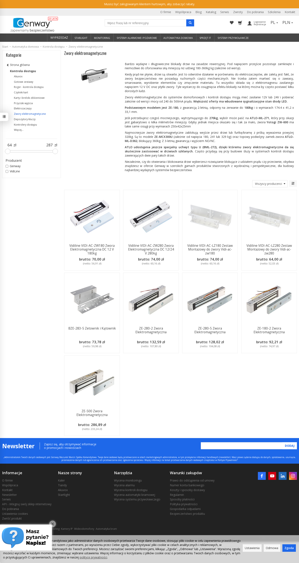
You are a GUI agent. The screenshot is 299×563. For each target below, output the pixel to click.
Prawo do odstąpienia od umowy (192, 480)
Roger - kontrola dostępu (29, 87)
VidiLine (13, 171)
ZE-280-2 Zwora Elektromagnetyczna (151, 330)
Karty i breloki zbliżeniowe (29, 98)
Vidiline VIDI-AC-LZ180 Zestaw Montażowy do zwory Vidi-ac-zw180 (210, 249)
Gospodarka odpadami (185, 509)
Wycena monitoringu (128, 480)
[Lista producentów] (270, 183)
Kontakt (290, 12)
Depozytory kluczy (25, 119)
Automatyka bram (106, 529)
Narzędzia (123, 472)
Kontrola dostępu (23, 71)
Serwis (224, 12)
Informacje (12, 472)
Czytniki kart (21, 92)
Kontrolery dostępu (25, 124)
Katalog (211, 12)
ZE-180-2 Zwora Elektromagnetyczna (269, 330)
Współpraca (183, 12)
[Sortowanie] (293, 183)
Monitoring (53, 529)
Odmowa (272, 548)
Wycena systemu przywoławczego (137, 499)
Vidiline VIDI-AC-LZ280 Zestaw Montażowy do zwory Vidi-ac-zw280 (269, 249)
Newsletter (9, 495)
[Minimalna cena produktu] (9, 145)
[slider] (7, 151)
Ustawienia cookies (15, 514)
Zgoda (289, 548)
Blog (198, 12)
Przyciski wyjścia (23, 103)
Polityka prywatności (183, 504)
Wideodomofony (84, 529)
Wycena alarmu (124, 485)
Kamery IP (67, 529)
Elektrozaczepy (23, 108)
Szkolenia (274, 12)
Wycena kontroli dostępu (130, 490)
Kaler (61, 480)
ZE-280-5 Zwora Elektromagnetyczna (209, 330)
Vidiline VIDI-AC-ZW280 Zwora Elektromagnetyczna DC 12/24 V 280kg (151, 249)
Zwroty (238, 12)
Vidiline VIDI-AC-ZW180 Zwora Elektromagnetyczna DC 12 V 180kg (92, 249)
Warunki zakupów (186, 472)
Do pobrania (255, 12)
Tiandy (62, 485)
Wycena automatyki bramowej (134, 495)
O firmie (165, 12)
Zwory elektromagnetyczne (30, 114)
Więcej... (18, 130)
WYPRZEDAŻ (59, 38)
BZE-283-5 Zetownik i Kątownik (92, 328)
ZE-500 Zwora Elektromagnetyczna (92, 413)
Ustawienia (252, 548)
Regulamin (177, 495)
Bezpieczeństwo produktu (187, 514)
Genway (13, 166)
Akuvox (18, 76)
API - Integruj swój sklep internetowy (26, 504)
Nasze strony (70, 472)
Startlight (64, 495)
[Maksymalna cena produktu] (49, 145)
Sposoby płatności (182, 499)
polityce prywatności (93, 557)
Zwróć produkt (12, 518)
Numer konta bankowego (187, 485)
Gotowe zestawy (23, 82)
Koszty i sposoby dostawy (187, 490)
